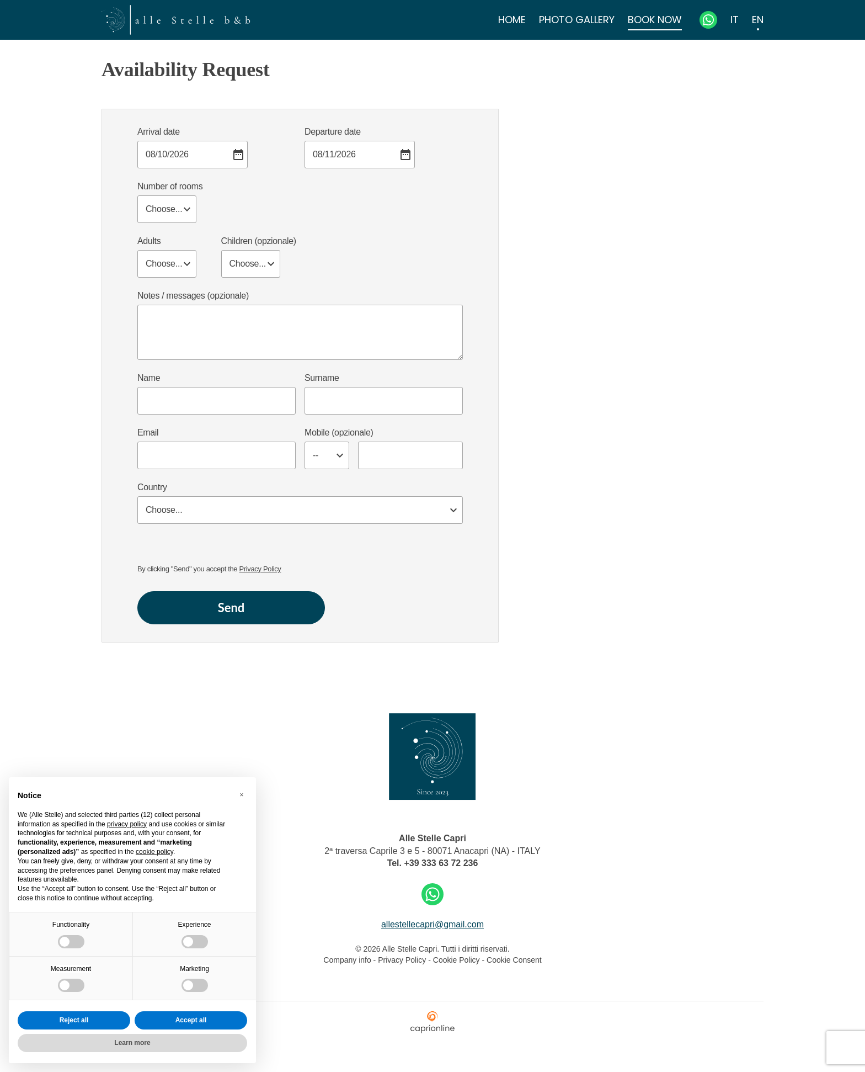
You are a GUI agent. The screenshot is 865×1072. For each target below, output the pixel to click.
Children (258, 241)
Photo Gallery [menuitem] (577, 19)
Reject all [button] (74, 1020)
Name (148, 378)
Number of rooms (169, 186)
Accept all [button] (191, 1020)
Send (231, 607)
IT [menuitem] (734, 19)
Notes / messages (193, 295)
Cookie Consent (514, 960)
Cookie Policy (456, 960)
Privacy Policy (260, 569)
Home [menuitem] (512, 19)
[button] (241, 795)
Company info (348, 960)
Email (147, 432)
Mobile (339, 432)
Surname (322, 378)
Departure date (333, 131)
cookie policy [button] (154, 852)
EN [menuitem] (757, 19)
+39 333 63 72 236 (441, 863)
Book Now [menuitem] (655, 19)
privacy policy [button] (127, 824)
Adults (149, 241)
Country (152, 487)
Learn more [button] (132, 1043)
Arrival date (158, 131)
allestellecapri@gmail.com (432, 924)
